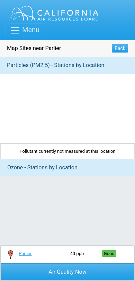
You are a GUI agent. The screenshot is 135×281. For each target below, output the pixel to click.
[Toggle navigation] (25, 30)
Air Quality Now (67, 272)
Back (120, 48)
